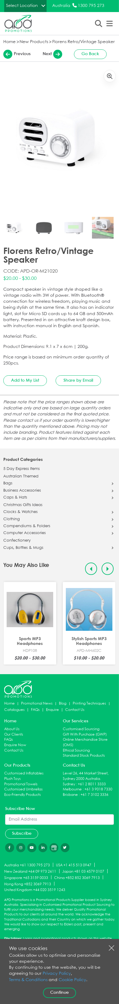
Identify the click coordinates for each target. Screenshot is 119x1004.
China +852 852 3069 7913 (77, 877)
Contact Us (74, 710)
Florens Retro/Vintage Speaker (83, 42)
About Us (12, 729)
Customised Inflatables (24, 773)
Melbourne (72, 789)
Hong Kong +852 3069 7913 (27, 884)
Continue (59, 992)
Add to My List (25, 380)
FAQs (35, 710)
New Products (34, 42)
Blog (62, 703)
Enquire (52, 710)
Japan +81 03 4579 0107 (83, 871)
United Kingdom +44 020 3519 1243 (34, 890)
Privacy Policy (57, 974)
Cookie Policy (72, 980)
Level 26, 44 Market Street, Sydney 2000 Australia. (85, 776)
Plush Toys (12, 778)
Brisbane (70, 794)
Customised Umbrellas (23, 789)
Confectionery (17, 541)
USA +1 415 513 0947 (73, 865)
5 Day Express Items (21, 469)
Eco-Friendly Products (22, 794)
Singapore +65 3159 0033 (26, 877)
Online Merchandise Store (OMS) (85, 742)
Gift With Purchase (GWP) (85, 734)
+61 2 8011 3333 (92, 784)
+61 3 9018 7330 (98, 789)
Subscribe (22, 833)
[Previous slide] (91, 569)
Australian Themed (20, 476)
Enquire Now (15, 745)
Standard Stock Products (84, 755)
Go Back (90, 54)
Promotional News (37, 703)
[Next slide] (108, 569)
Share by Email (78, 380)
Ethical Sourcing (76, 750)
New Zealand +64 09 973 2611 (30, 871)
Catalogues (14, 710)
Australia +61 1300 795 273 (27, 865)
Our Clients (13, 734)
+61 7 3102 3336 (94, 794)
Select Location (22, 6)
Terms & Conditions (28, 980)
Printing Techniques (89, 703)
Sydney (69, 784)
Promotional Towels (21, 784)
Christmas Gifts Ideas (22, 505)
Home (9, 42)
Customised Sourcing (81, 729)
